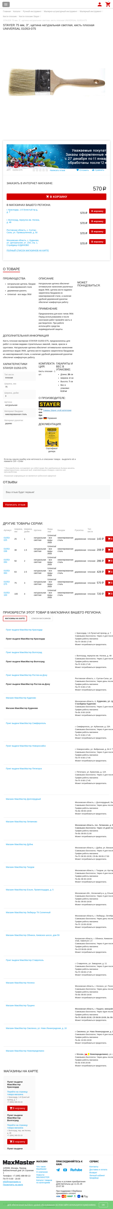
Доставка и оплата (98, 1169)
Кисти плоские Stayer (29, 16)
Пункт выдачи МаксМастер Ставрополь (25, 960)
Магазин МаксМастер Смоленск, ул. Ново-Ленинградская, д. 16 (36, 1028)
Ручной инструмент (32, 11)
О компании (42, 1172)
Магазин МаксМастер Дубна (19, 844)
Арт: (9, 170)
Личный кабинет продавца (97, 1176)
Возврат (93, 1172)
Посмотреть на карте (13, 1184)
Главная (7, 11)
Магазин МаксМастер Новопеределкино (25, 1051)
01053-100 (7, 594)
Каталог (17, 11)
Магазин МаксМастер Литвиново (21, 821)
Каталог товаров (6, 4)
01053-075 (7, 583)
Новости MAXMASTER (42, 1176)
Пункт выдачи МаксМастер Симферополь (26, 723)
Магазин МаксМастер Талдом (20, 867)
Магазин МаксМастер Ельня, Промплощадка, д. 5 (29, 890)
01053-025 (7, 539)
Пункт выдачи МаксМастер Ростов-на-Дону (26, 675)
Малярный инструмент (91, 11)
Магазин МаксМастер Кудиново (21, 698)
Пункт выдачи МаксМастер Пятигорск (24, 768)
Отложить (82, 170)
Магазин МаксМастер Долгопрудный (23, 799)
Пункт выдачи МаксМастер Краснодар (24, 630)
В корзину (97, 211)
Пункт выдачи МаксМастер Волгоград (24, 652)
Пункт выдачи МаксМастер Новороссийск (26, 746)
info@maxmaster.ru (12, 1181)
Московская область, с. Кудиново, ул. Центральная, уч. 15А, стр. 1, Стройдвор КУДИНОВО (23, 242)
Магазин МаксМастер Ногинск (20, 983)
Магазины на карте (15, 618)
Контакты (93, 1166)
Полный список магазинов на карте (28, 250)
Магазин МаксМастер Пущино (20, 1005)
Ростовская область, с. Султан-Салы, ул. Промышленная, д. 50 (22, 231)
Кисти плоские (10, 16)
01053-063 (7, 571)
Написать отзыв (57, 170)
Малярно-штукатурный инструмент (60, 11)
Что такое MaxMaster (41, 1167)
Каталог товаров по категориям (44, 1181)
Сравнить (98, 169)
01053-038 (7, 550)
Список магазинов (41, 618)
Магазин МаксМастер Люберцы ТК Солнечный (28, 912)
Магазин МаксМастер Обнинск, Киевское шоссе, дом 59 (32, 935)
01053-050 (7, 561)
